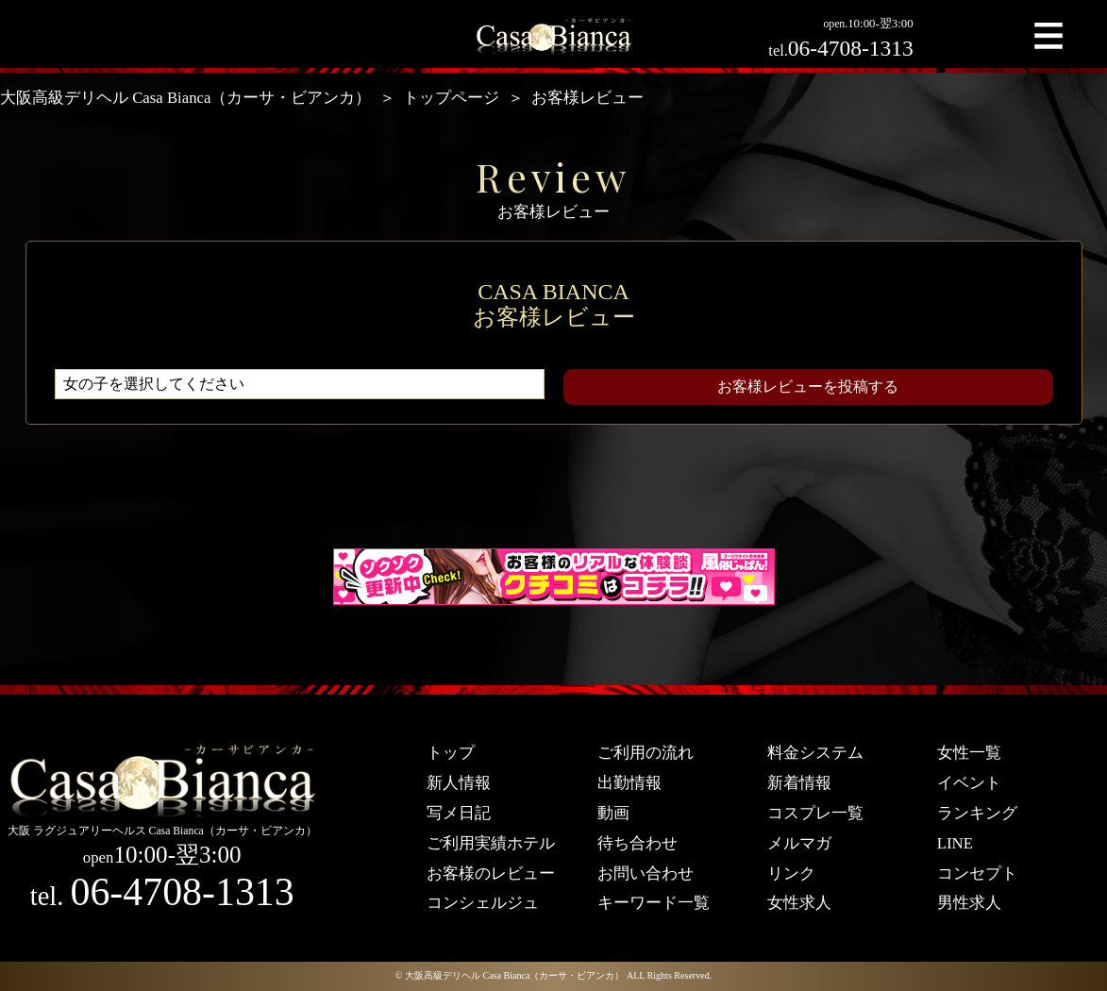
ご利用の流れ (645, 753)
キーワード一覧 (653, 903)
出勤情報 (629, 783)
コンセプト (977, 873)
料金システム (815, 753)
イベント (969, 783)
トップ (451, 753)
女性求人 (799, 903)
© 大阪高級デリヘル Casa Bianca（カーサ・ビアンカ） (510, 975)
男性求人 (969, 903)
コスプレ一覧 (815, 813)
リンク (791, 873)
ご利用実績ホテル (491, 843)
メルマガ (799, 843)
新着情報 (799, 783)
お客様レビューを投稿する (807, 386)
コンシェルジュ (483, 903)
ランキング (977, 813)
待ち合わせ (637, 843)
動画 (613, 813)
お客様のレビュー (491, 873)
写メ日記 (459, 813)
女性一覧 (969, 753)
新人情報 (459, 783)
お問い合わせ (645, 873)
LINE (955, 843)
